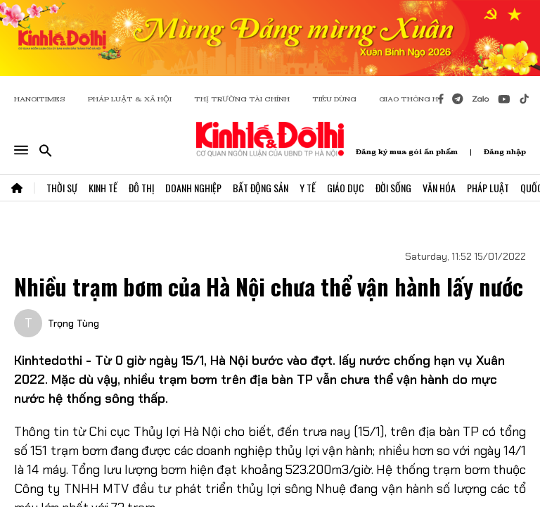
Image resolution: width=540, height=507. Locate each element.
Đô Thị (141, 187)
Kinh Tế (103, 187)
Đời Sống (393, 187)
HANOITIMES (39, 99)
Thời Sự (61, 187)
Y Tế (308, 187)
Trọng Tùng (73, 323)
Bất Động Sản (260, 187)
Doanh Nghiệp (193, 187)
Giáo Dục (345, 187)
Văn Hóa (439, 187)
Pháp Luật (488, 187)
